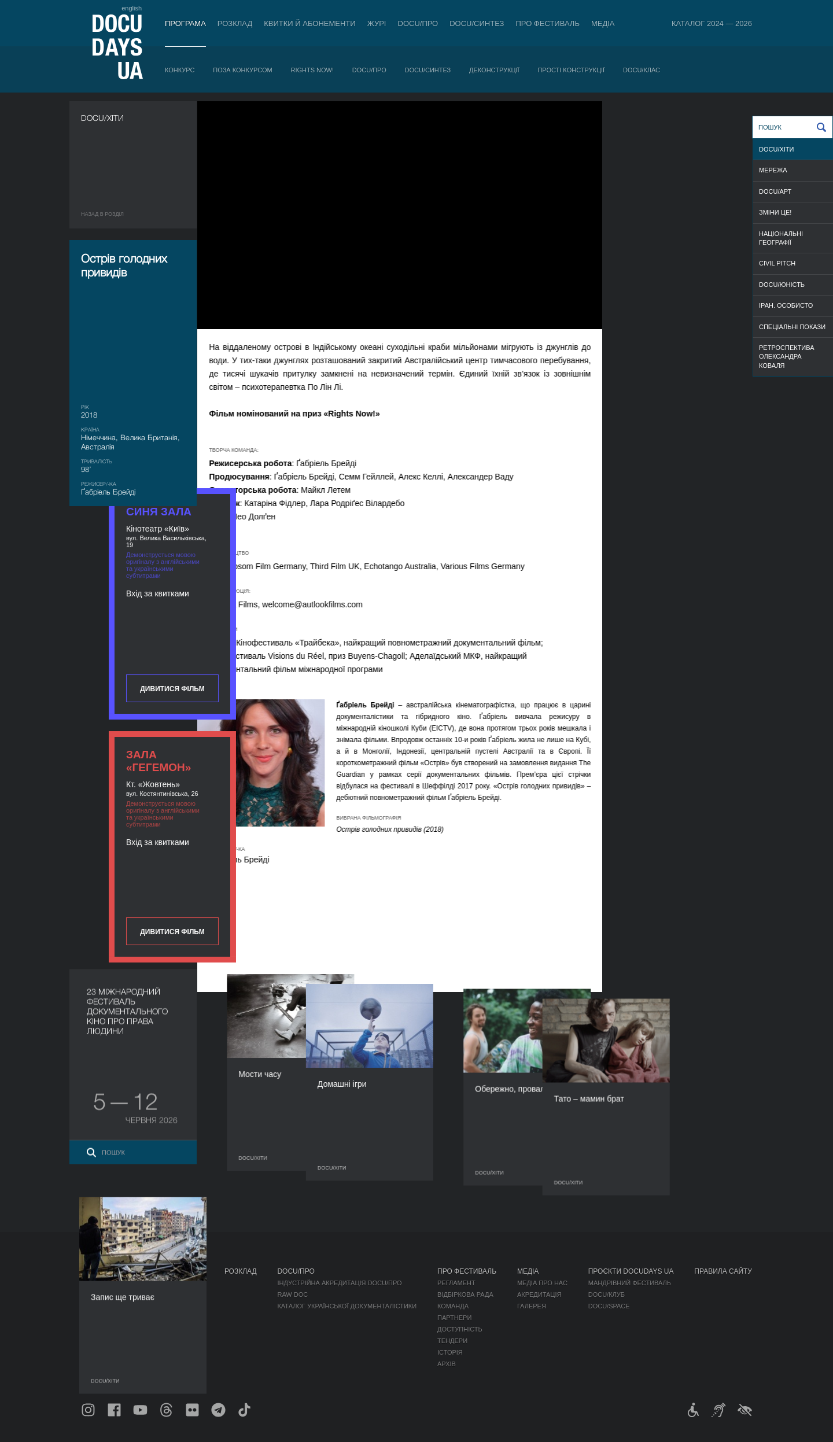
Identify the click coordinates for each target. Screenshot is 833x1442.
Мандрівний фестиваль (629, 1282)
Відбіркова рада (465, 1294)
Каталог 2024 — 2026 (712, 23)
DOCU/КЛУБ (606, 1294)
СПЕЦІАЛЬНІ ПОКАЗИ (792, 326)
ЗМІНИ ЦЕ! (775, 212)
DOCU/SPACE (609, 1306)
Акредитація (539, 1294)
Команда (453, 1306)
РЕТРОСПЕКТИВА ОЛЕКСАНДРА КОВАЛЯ (786, 356)
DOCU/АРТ (775, 191)
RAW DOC (292, 1294)
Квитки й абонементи (309, 23)
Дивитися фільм (688, 302)
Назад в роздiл (102, 214)
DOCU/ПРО (418, 23)
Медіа (603, 23)
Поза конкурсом (242, 70)
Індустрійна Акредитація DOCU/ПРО (339, 1282)
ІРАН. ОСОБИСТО (786, 305)
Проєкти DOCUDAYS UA (631, 1271)
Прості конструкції (571, 70)
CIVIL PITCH (777, 263)
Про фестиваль (547, 23)
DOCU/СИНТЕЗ (476, 23)
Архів (446, 1363)
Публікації (98, 1282)
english (131, 8)
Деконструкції (494, 70)
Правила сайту (723, 1271)
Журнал (96, 1271)
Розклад (235, 23)
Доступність (459, 1329)
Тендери (452, 1340)
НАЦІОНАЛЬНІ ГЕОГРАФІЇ (781, 238)
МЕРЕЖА (773, 170)
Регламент (456, 1282)
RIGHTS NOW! (312, 70)
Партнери (454, 1317)
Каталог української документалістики (347, 1306)
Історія (450, 1352)
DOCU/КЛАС (641, 70)
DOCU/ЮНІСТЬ (782, 284)
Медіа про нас (542, 1282)
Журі (376, 23)
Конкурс (179, 70)
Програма (185, 23)
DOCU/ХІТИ (776, 149)
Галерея (531, 1306)
